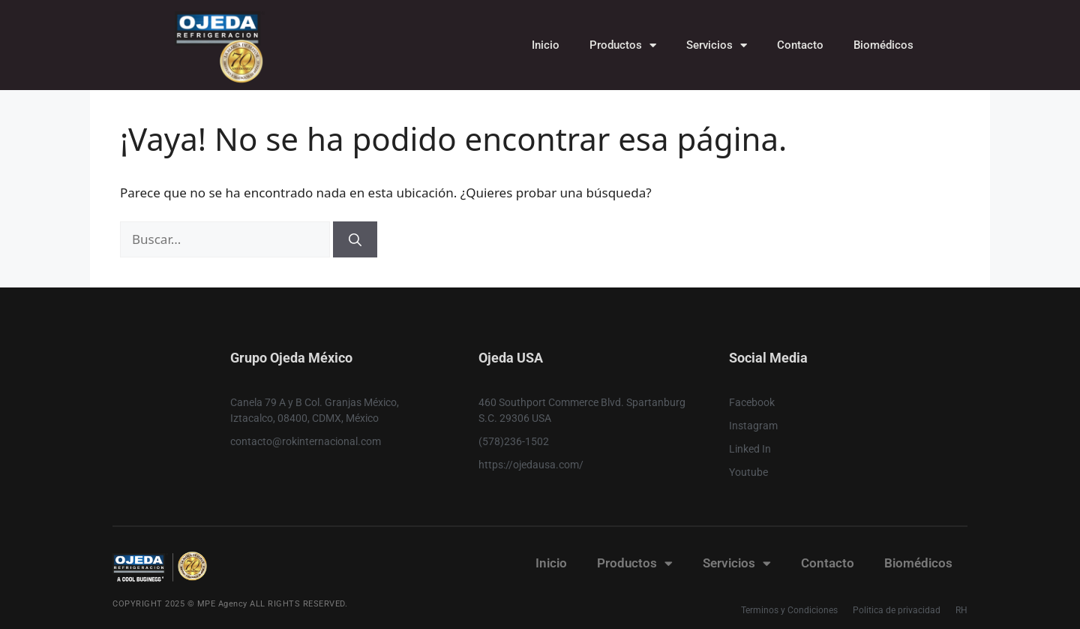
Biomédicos (884, 45)
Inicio (546, 45)
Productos (623, 45)
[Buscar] (355, 239)
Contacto (800, 45)
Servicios (716, 45)
